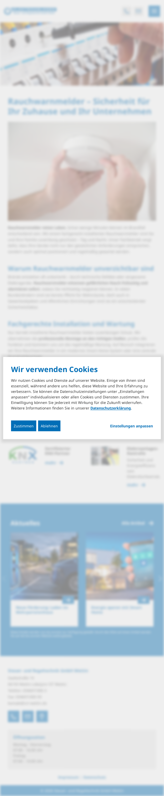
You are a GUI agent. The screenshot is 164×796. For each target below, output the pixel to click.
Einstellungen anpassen (131, 426)
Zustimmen (24, 425)
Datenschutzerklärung (110, 408)
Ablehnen (49, 425)
